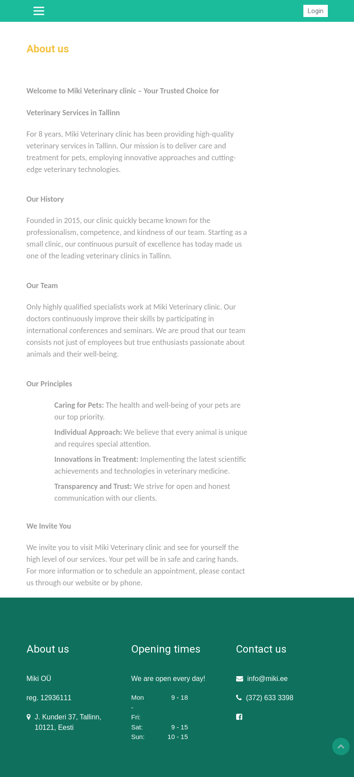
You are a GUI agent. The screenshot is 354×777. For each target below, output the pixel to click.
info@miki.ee (267, 678)
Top (341, 746)
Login (315, 11)
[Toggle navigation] (39, 11)
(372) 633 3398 (270, 697)
